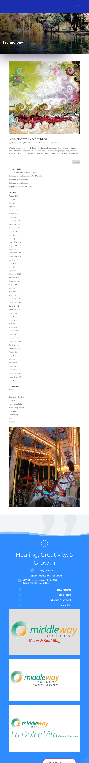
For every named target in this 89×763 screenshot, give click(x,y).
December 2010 (15, 373)
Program (12, 411)
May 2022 (12, 203)
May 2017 (12, 235)
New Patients (64, 589)
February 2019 (14, 224)
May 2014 (12, 267)
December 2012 (15, 302)
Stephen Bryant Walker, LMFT (20, 186)
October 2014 (14, 260)
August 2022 (14, 196)
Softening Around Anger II (19, 179)
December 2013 (15, 274)
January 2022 (14, 210)
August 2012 (14, 313)
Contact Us (65, 605)
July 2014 (12, 263)
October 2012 (14, 306)
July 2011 (12, 355)
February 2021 (14, 217)
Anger (11, 390)
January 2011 (14, 370)
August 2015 (14, 245)
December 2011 (15, 341)
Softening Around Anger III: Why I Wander (26, 176)
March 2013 (13, 295)
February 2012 (14, 334)
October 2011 (14, 345)
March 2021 (13, 214)
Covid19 (12, 400)
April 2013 (13, 292)
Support (57, 143)
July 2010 (12, 380)
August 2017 (14, 231)
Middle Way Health (16, 407)
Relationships (14, 415)
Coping (11, 393)
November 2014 (15, 256)
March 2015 (13, 249)
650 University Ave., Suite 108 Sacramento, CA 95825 (40, 581)
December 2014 (15, 253)
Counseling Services (16, 397)
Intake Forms (64, 594)
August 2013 (14, 285)
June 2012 (13, 320)
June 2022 (13, 199)
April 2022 (13, 207)
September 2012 (15, 309)
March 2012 (13, 331)
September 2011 (15, 348)
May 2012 (12, 324)
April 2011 (13, 363)
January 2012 (14, 338)
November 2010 (15, 377)
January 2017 (14, 238)
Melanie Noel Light (18, 143)
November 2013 (15, 277)
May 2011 (12, 359)
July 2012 (12, 316)
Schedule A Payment (60, 599)
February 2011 (14, 366)
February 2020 (14, 221)
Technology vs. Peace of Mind (28, 139)
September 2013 (15, 281)
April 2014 (13, 270)
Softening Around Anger (18, 183)
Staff (11, 418)
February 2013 (14, 299)
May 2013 (12, 288)
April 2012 (13, 327)
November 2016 (15, 242)
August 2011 (14, 352)
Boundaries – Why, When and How (22, 172)
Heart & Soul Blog (46, 143)
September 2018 (15, 228)
